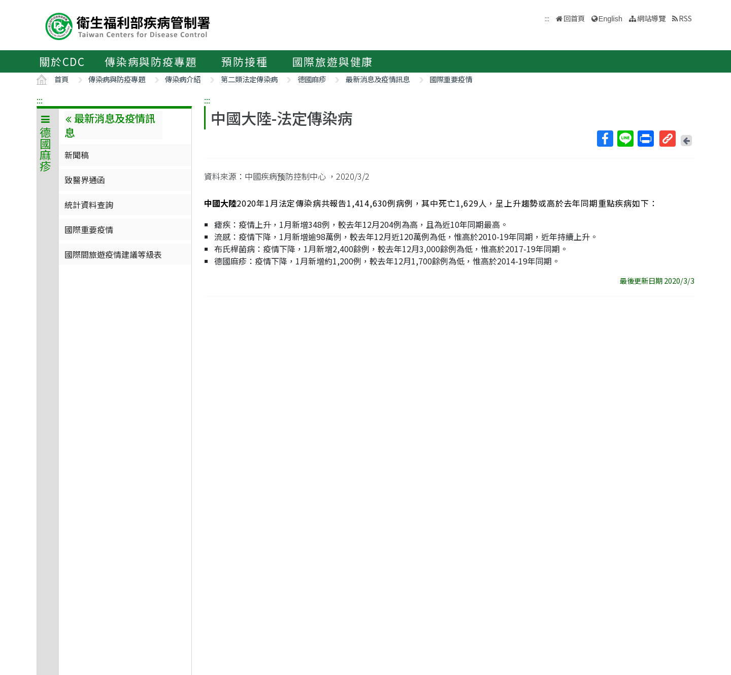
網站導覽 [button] (651, 18)
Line (625, 138)
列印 (645, 138)
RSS (685, 18)
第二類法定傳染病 (249, 79)
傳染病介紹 (183, 79)
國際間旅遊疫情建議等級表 (113, 254)
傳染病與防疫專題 (151, 61)
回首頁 (574, 18)
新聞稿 (76, 155)
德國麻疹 (311, 79)
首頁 (61, 79)
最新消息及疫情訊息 (378, 79)
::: (40, 100)
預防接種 (244, 61)
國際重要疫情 (450, 79)
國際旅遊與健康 (333, 61)
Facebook (604, 138)
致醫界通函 (84, 180)
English (610, 19)
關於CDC (62, 61)
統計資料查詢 (88, 204)
